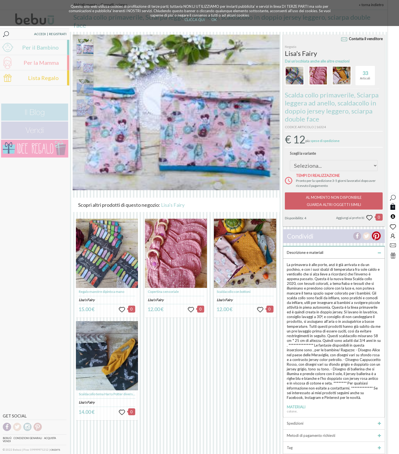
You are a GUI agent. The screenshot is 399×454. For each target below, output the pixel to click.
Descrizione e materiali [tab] (334, 252)
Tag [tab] (334, 447)
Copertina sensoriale (163, 292)
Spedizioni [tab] (334, 423)
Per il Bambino (40, 47)
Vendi (7, 441)
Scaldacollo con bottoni (233, 292)
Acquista (50, 438)
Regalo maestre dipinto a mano (101, 292)
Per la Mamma (41, 62)
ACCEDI (40, 34)
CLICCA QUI (195, 19)
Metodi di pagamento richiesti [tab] (334, 435)
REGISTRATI (57, 34)
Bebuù (7, 438)
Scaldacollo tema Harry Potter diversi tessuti (111, 394)
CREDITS (55, 449)
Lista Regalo (43, 77)
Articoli (365, 73)
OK (214, 19)
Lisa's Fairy (173, 205)
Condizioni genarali (28, 438)
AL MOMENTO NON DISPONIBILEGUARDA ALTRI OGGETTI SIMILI (334, 201)
